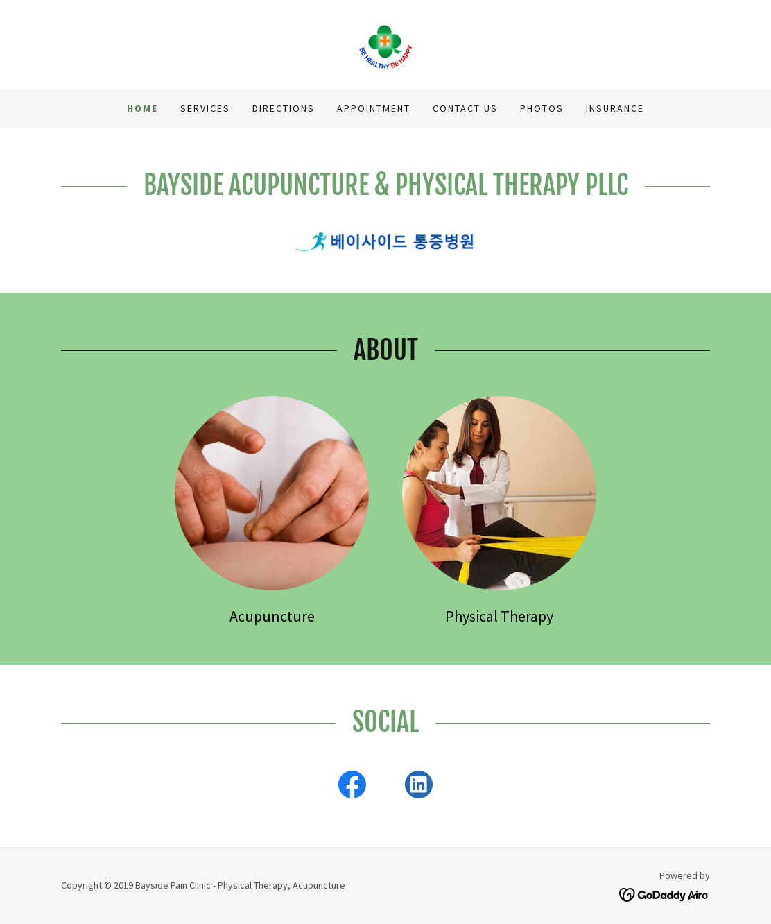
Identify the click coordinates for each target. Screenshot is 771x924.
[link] (385, 43)
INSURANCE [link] (615, 108)
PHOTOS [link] (542, 108)
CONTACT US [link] (465, 108)
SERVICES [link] (205, 108)
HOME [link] (142, 108)
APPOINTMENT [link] (373, 108)
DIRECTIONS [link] (283, 108)
